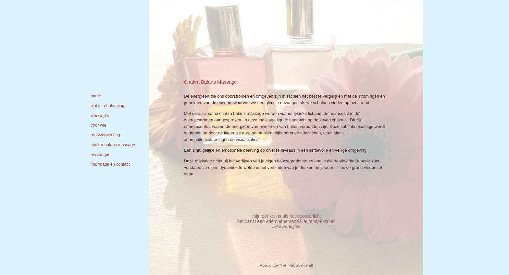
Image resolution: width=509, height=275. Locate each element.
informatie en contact (110, 164)
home (96, 95)
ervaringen (100, 154)
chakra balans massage (113, 144)
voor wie (98, 125)
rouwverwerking (105, 134)
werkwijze (100, 115)
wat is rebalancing (107, 105)
